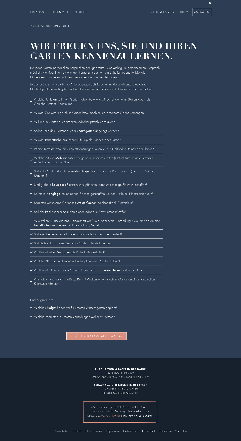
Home (34, 25)
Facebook (148, 431)
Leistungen (60, 12)
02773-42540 (111, 416)
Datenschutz (131, 431)
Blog (184, 12)
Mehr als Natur (163, 12)
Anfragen (202, 12)
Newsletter (61, 431)
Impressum (113, 431)
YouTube (181, 431)
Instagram (165, 431)
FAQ (88, 431)
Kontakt (77, 431)
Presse (99, 431)
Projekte (82, 12)
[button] (210, 3)
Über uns (38, 12)
